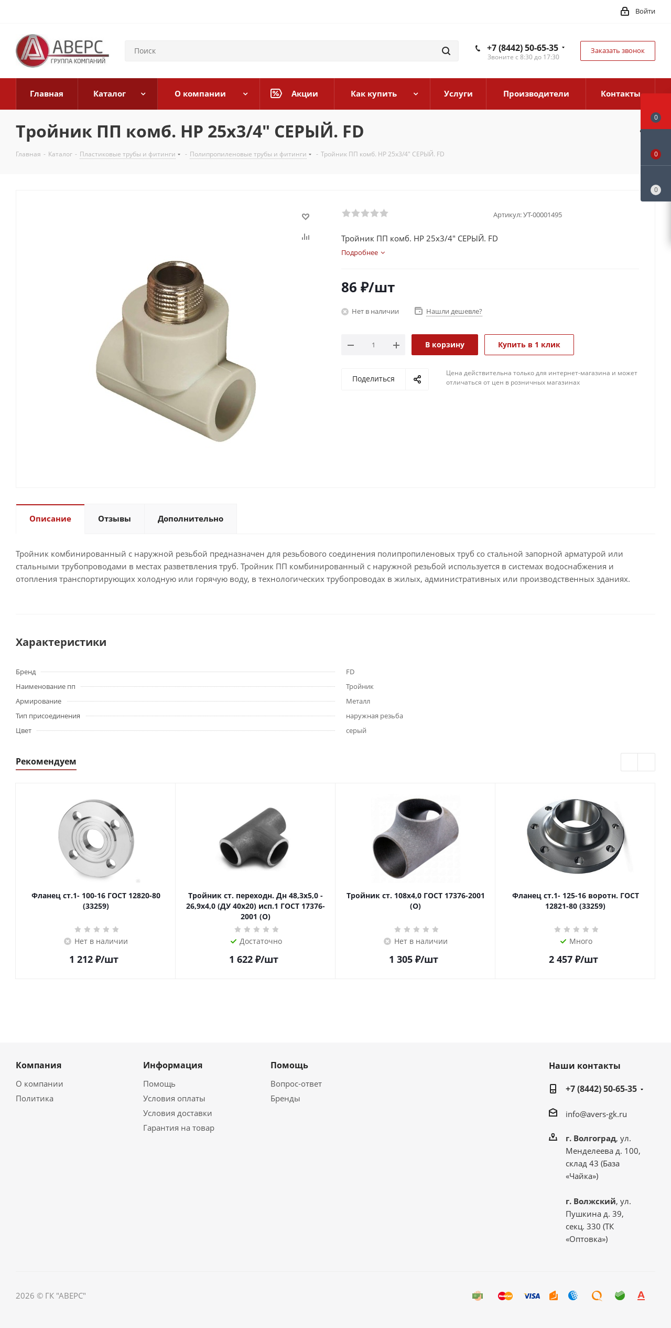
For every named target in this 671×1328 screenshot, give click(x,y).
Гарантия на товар (178, 1127)
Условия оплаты (174, 1098)
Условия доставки (177, 1113)
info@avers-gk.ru (596, 1114)
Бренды (285, 1098)
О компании (39, 1083)
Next (646, 762)
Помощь (159, 1083)
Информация (172, 1065)
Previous (629, 762)
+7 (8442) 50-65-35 (522, 48)
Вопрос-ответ (296, 1083)
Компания (38, 1065)
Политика (34, 1098)
